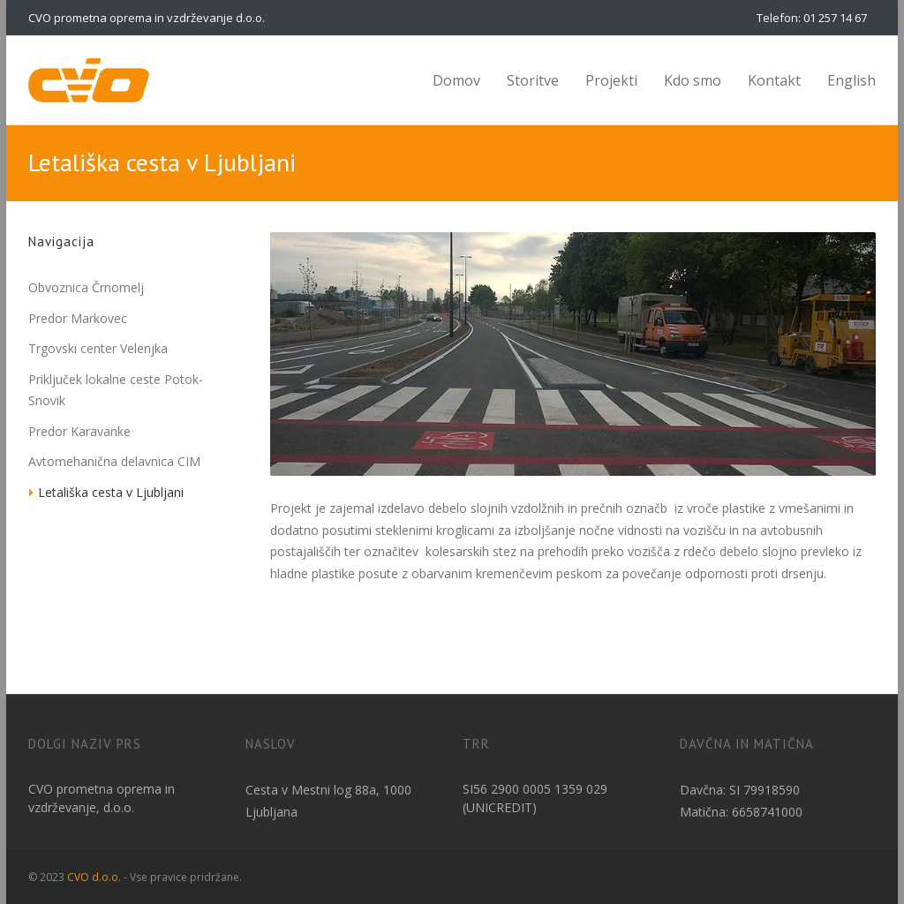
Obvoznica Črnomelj (86, 287)
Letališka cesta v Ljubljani (111, 492)
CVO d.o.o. (94, 877)
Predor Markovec (77, 318)
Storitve (533, 80)
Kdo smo (692, 80)
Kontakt (774, 80)
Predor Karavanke (79, 431)
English (851, 80)
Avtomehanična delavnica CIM (114, 461)
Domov (456, 80)
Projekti (611, 80)
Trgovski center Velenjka (98, 348)
